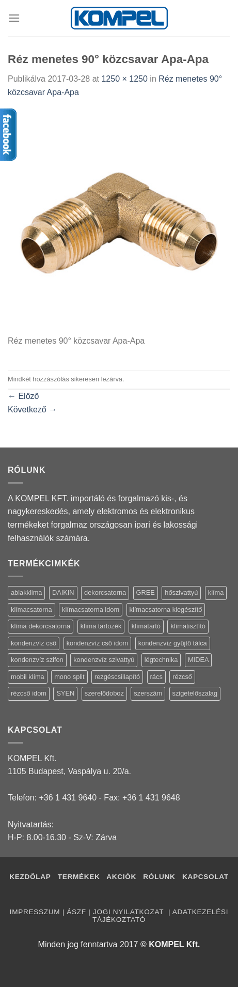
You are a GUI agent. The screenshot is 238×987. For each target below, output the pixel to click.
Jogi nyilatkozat (129, 912)
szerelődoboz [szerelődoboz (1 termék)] (104, 693)
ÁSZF (76, 912)
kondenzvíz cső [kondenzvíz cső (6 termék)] (33, 643)
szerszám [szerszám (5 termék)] (148, 693)
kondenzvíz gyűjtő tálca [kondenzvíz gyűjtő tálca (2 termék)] (172, 643)
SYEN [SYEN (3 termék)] (65, 693)
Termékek (79, 877)
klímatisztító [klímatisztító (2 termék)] (187, 626)
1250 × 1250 (124, 78)
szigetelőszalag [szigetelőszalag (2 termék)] (195, 693)
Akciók (122, 877)
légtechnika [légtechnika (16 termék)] (161, 660)
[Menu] (14, 17)
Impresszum (35, 912)
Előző (23, 396)
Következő (32, 409)
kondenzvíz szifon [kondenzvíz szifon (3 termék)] (37, 660)
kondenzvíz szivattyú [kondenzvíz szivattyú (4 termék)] (103, 660)
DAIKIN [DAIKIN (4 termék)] (63, 592)
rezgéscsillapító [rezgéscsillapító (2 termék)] (117, 677)
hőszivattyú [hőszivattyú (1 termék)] (181, 592)
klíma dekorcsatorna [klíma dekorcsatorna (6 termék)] (40, 626)
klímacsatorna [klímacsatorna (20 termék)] (31, 609)
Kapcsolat (205, 877)
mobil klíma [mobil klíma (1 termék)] (27, 677)
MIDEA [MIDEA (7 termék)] (198, 660)
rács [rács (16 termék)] (156, 677)
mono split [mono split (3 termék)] (69, 677)
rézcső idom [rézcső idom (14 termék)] (28, 693)
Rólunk (159, 877)
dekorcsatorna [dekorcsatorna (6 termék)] (105, 592)
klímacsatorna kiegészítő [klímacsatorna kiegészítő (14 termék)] (166, 609)
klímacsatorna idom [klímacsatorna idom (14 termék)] (90, 609)
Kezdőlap (30, 877)
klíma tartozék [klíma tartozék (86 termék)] (101, 626)
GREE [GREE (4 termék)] (145, 592)
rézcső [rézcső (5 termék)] (182, 677)
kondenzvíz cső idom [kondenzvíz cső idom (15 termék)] (98, 643)
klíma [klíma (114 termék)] (216, 592)
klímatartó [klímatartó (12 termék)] (146, 626)
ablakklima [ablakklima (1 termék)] (26, 592)
